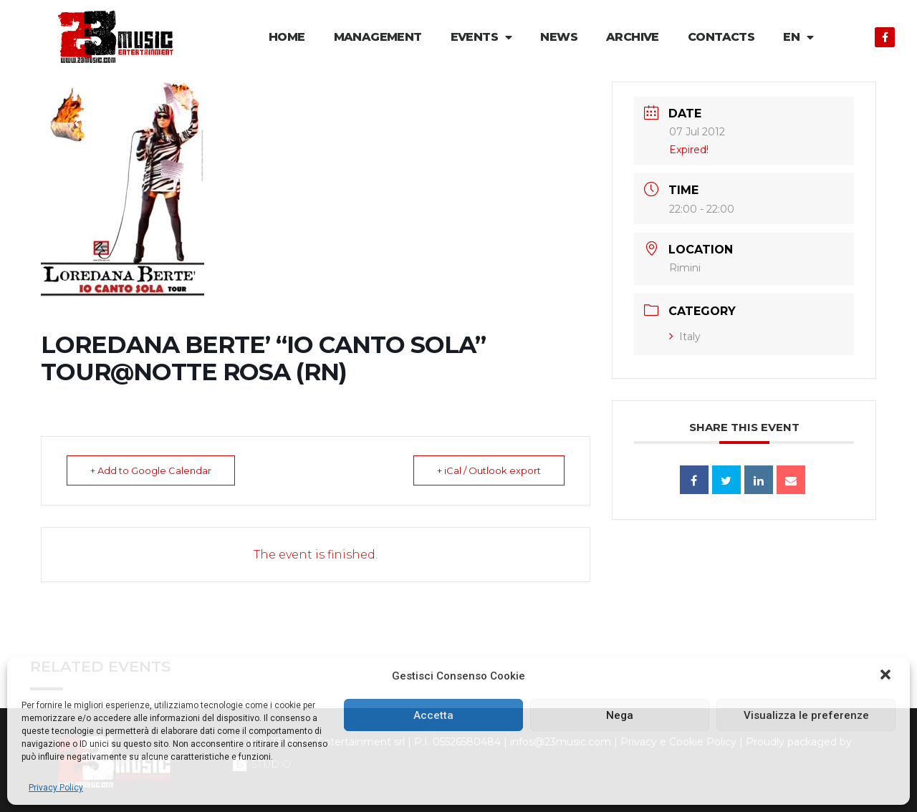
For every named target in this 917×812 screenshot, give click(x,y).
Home (287, 37)
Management (378, 37)
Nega (619, 715)
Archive (632, 37)
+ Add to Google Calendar (152, 470)
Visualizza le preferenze (806, 715)
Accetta (433, 715)
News (558, 37)
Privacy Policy (56, 788)
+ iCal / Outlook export (487, 470)
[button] (887, 676)
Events (481, 37)
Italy (685, 336)
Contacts (721, 37)
